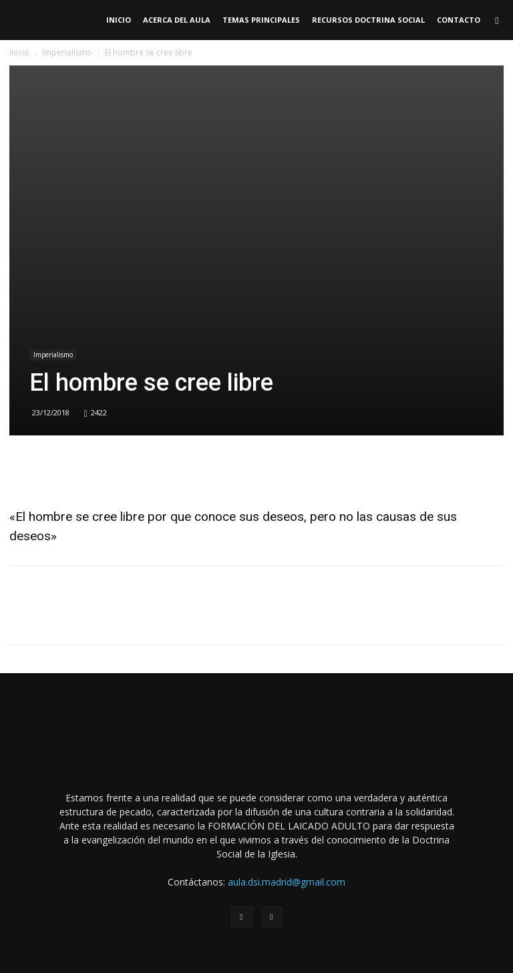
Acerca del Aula (176, 20)
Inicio (118, 20)
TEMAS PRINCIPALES (261, 20)
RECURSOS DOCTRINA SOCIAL (368, 20)
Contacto (458, 20)
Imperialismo (67, 52)
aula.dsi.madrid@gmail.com (286, 881)
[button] (497, 20)
